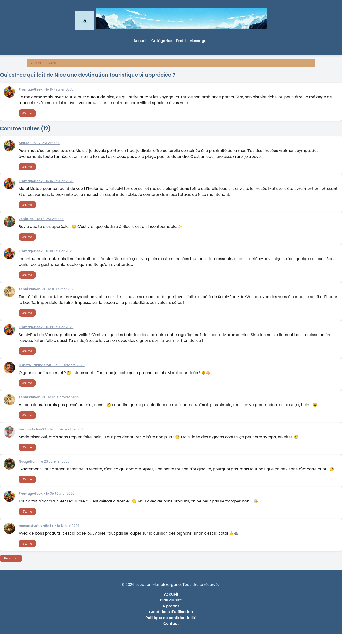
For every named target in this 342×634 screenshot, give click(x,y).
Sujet (52, 62)
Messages (198, 40)
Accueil (141, 40)
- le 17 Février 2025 (41, 219)
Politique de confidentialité (170, 617)
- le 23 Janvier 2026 (44, 461)
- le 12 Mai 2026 (49, 525)
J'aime (27, 113)
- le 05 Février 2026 (46, 493)
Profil (181, 40)
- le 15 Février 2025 (46, 89)
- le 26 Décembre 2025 (51, 429)
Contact (171, 623)
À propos (171, 606)
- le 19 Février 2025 (46, 327)
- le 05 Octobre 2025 (49, 397)
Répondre (11, 558)
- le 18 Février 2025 (46, 251)
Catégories (161, 40)
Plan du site (171, 600)
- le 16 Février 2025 (46, 181)
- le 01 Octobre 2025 (52, 365)
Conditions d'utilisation (171, 612)
